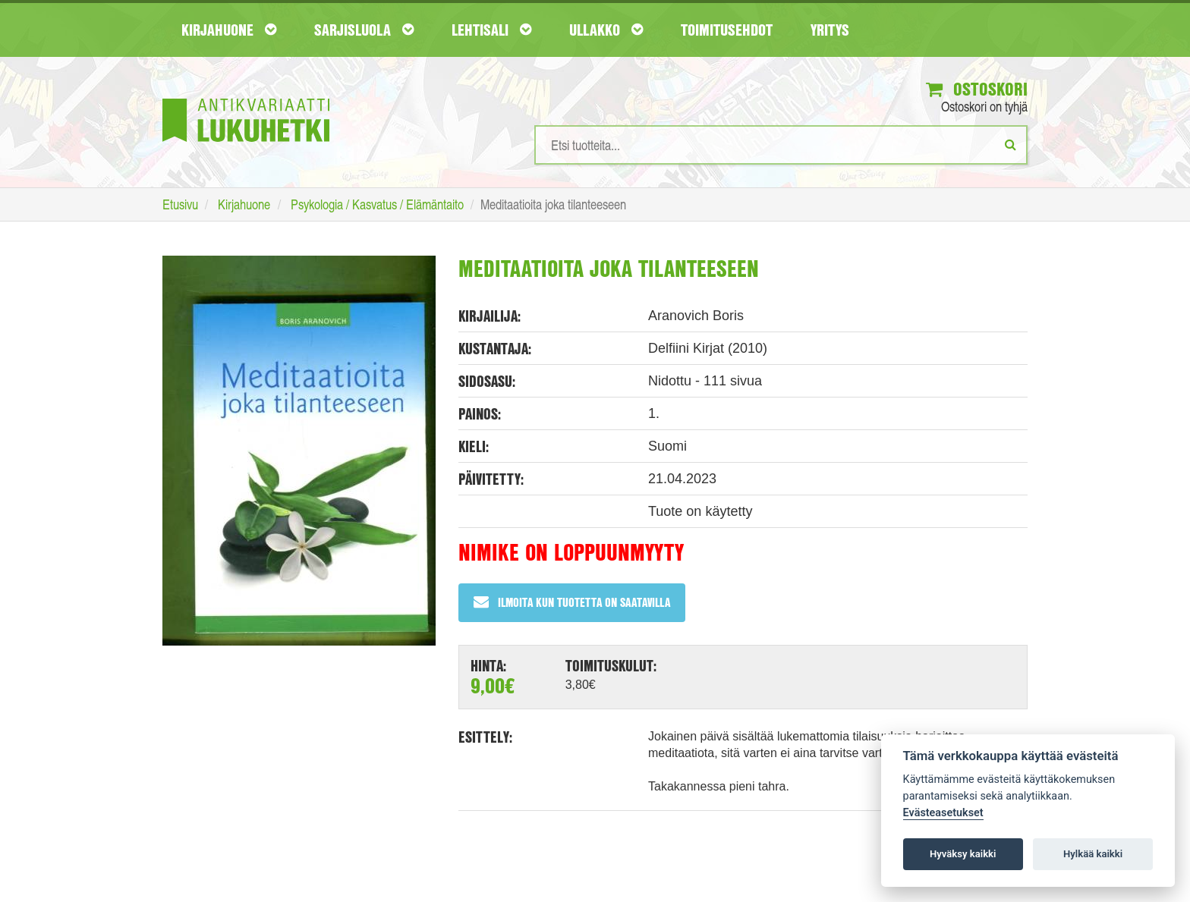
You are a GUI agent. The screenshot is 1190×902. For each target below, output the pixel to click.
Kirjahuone (228, 29)
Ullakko (606, 29)
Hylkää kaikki (1092, 854)
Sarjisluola (364, 29)
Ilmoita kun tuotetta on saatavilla (572, 602)
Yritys (830, 29)
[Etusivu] (245, 97)
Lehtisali (491, 29)
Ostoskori (977, 89)
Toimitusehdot (727, 29)
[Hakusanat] (781, 145)
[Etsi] (1010, 144)
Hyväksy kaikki (963, 854)
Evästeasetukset (943, 812)
